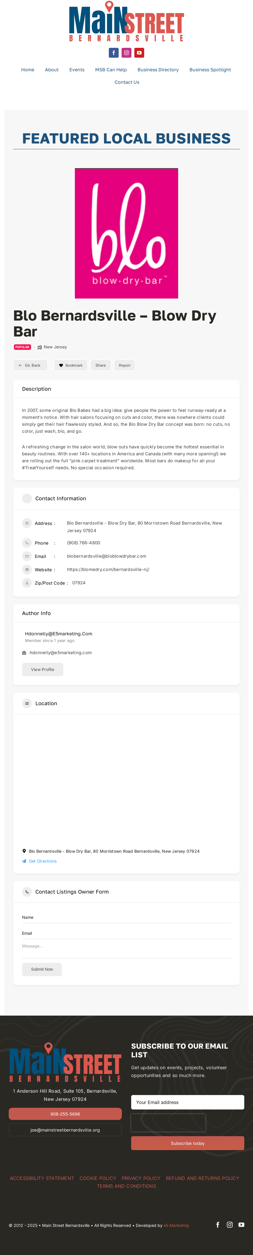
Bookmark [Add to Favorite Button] (71, 365)
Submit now (42, 969)
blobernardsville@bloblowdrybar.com (106, 556)
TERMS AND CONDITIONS (126, 1186)
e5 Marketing (176, 1225)
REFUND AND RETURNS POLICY (202, 1178)
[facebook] (114, 53)
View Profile (42, 669)
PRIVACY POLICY (141, 1178)
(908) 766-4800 (83, 542)
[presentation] (168, 1123)
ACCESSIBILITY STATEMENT (42, 1178)
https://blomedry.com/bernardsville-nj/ (108, 569)
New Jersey (55, 346)
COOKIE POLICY (97, 1178)
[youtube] (139, 53)
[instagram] (126, 53)
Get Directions (39, 861)
